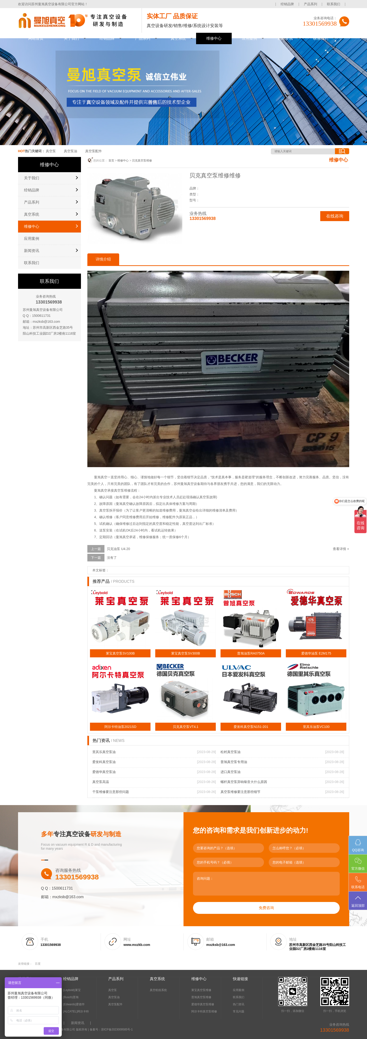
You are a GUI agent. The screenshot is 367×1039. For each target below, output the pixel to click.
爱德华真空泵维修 (202, 1004)
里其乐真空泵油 (104, 752)
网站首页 (35, 38)
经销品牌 (287, 4)
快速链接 (240, 979)
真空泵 (51, 151)
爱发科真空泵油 (104, 762)
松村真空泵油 (230, 752)
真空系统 (178, 38)
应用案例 (249, 38)
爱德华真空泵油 (104, 772)
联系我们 (333, 4)
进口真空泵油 (230, 772)
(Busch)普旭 (71, 997)
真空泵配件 (93, 151)
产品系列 (310, 4)
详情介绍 (103, 259)
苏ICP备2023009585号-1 (117, 1029)
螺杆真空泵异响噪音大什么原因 (244, 782)
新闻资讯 (285, 38)
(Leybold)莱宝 (72, 990)
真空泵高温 (100, 782)
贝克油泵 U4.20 (118, 549)
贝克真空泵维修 (142, 160)
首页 (111, 160)
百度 (38, 963)
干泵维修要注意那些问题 (110, 792)
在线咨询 (334, 216)
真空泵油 (70, 151)
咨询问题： (266, 884)
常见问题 (238, 1011)
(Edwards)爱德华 (74, 1004)
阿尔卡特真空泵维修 (204, 1011)
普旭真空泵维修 (201, 997)
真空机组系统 (158, 990)
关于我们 (71, 38)
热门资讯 (238, 1004)
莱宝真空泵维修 (201, 990)
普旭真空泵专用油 (234, 762)
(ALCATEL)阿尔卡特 (76, 1011)
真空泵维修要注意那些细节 (240, 792)
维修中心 (213, 38)
